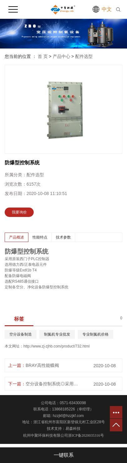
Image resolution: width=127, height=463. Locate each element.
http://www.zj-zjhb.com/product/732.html (56, 346)
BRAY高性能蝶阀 (42, 365)
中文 (107, 9)
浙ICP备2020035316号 (86, 435)
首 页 (43, 56)
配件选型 (84, 56)
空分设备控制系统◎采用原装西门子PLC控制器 (53, 383)
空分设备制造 (20, 334)
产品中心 (61, 56)
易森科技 (73, 428)
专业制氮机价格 (95, 334)
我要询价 (19, 212)
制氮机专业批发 (57, 334)
